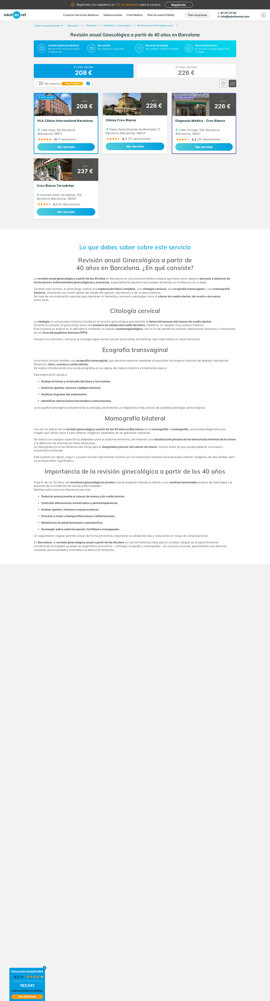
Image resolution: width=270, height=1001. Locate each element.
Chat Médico (135, 15)
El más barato (84, 71)
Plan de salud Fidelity (160, 15)
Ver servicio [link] (66, 147)
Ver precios (63, 83)
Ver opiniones (27, 996)
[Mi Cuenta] (263, 15)
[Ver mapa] (223, 83)
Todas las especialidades (48, 25)
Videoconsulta (112, 15)
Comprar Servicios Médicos (81, 15)
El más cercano (186, 71)
